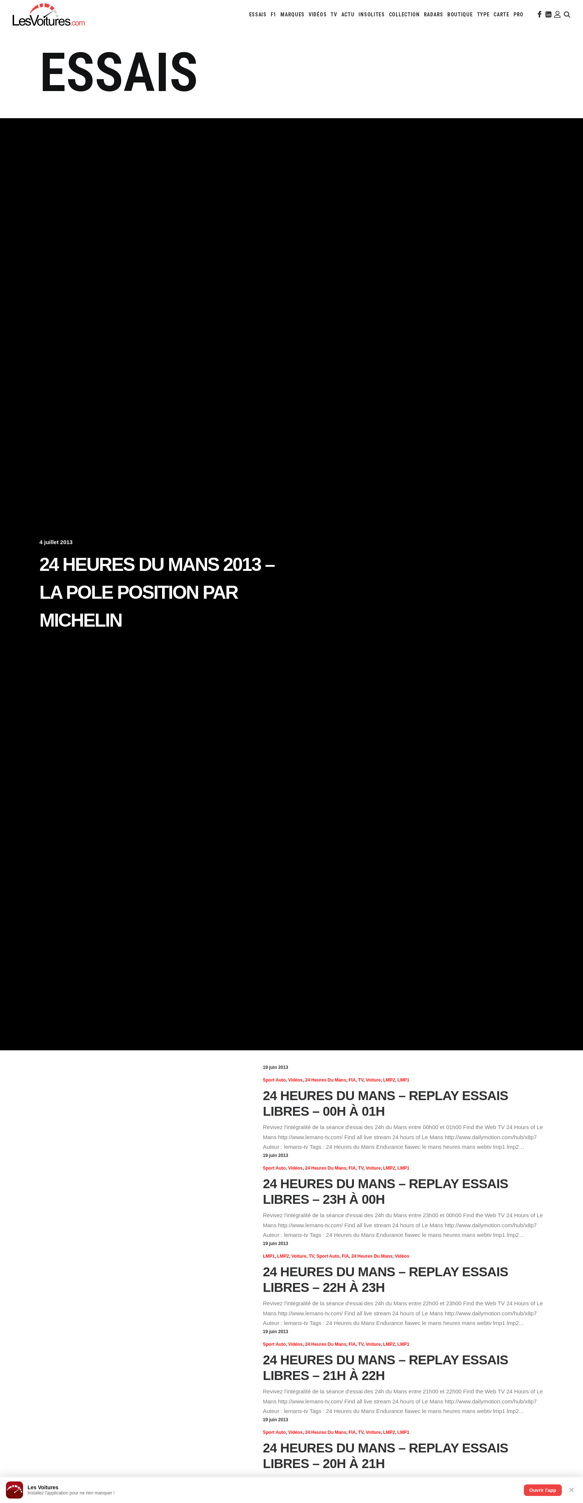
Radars (433, 14)
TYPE (483, 14)
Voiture (373, 1080)
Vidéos (317, 14)
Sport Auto (274, 1080)
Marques (292, 14)
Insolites (371, 14)
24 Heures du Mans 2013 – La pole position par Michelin (156, 592)
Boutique (460, 14)
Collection (404, 14)
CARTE (501, 14)
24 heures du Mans (325, 1080)
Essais (258, 14)
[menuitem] (258, 14)
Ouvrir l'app (542, 1490)
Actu (348, 14)
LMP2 (389, 1080)
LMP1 (403, 1080)
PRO (518, 14)
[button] (539, 14)
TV (334, 14)
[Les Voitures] (49, 14)
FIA (351, 1080)
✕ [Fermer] (571, 1490)
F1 (273, 14)
